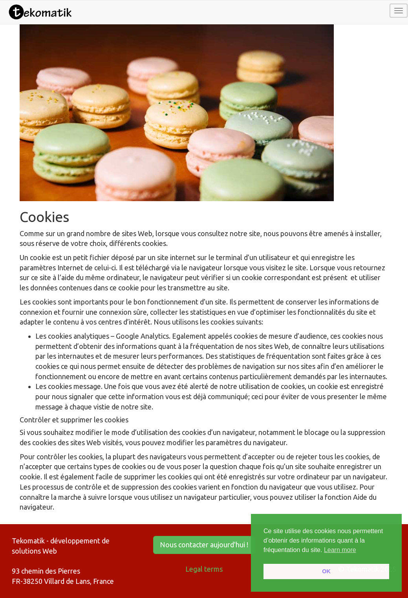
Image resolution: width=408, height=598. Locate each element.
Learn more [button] (340, 550)
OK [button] (326, 571)
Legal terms (204, 569)
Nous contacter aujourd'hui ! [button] (204, 544)
